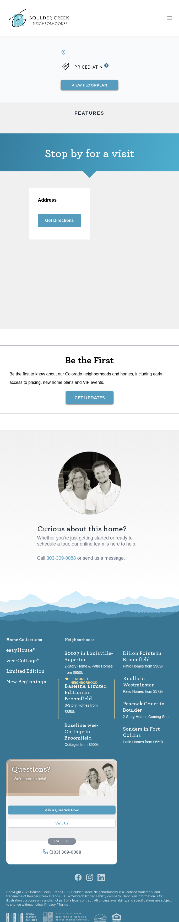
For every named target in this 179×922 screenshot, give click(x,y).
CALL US (61, 841)
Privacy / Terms (56, 904)
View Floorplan (89, 85)
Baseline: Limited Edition (85, 692)
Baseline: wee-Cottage (81, 732)
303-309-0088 (61, 558)
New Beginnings (26, 681)
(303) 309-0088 (61, 852)
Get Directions (59, 220)
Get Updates (89, 397)
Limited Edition (25, 671)
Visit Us (61, 823)
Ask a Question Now (62, 809)
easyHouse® (20, 650)
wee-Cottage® (22, 660)
